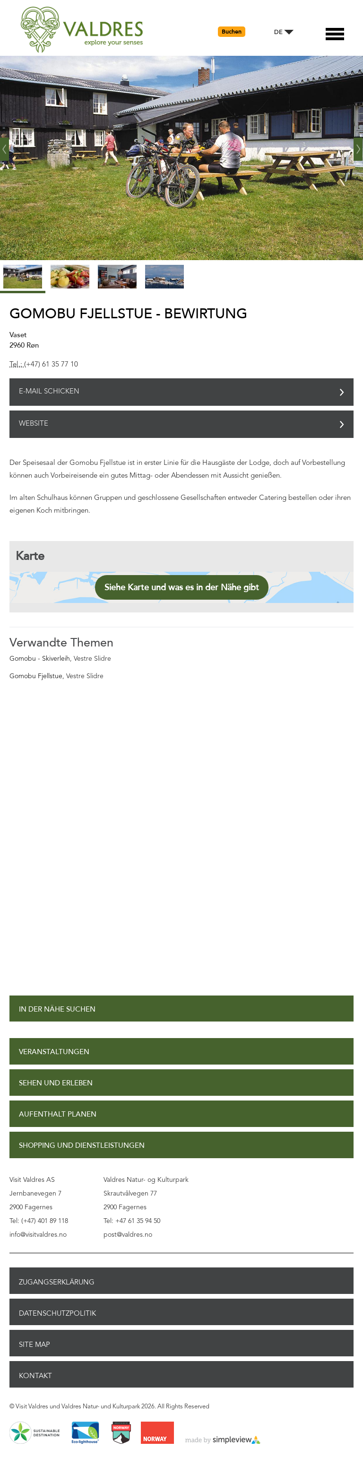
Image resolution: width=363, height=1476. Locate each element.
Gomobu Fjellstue (35, 676)
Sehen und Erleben (56, 1083)
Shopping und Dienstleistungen (82, 1145)
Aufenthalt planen (57, 1114)
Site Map (34, 1344)
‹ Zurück (4, 146)
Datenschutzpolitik (57, 1313)
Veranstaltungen (54, 1052)
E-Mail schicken (49, 391)
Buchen (232, 31)
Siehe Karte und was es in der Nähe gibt (181, 587)
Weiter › (358, 146)
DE (278, 32)
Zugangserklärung (57, 1282)
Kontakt (35, 1375)
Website (33, 424)
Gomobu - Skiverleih (39, 658)
